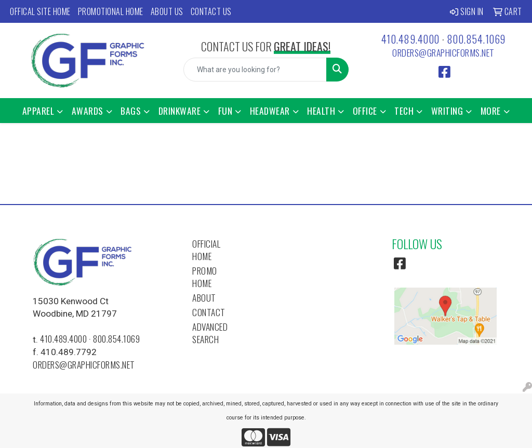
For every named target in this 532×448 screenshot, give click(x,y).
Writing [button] (447, 110)
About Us (167, 11)
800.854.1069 (476, 39)
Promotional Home (110, 11)
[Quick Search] (254, 70)
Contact (208, 312)
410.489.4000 (410, 39)
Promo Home (204, 277)
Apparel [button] (38, 110)
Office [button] (365, 110)
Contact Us (211, 11)
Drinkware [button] (179, 110)
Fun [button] (225, 110)
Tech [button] (404, 110)
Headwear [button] (270, 110)
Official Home (206, 250)
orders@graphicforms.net (443, 52)
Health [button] (321, 110)
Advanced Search (210, 333)
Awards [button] (87, 110)
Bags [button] (131, 110)
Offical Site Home (40, 11)
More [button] (491, 110)
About (204, 297)
